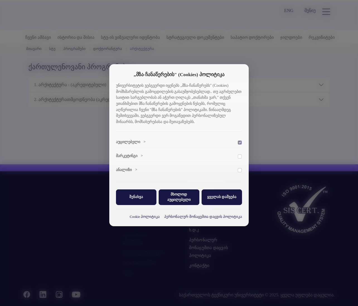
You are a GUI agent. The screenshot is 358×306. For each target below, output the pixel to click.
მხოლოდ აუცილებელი (179, 197)
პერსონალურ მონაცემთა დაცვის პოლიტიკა (203, 217)
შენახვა (136, 197)
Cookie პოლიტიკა (145, 217)
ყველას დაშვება (221, 197)
